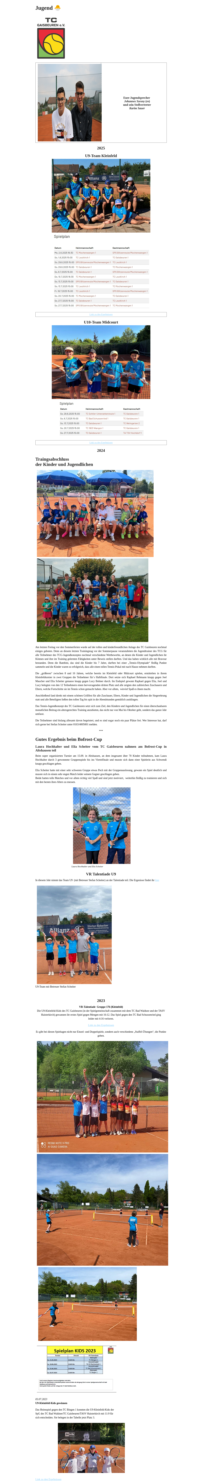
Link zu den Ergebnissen (100, 314)
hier (157, 880)
